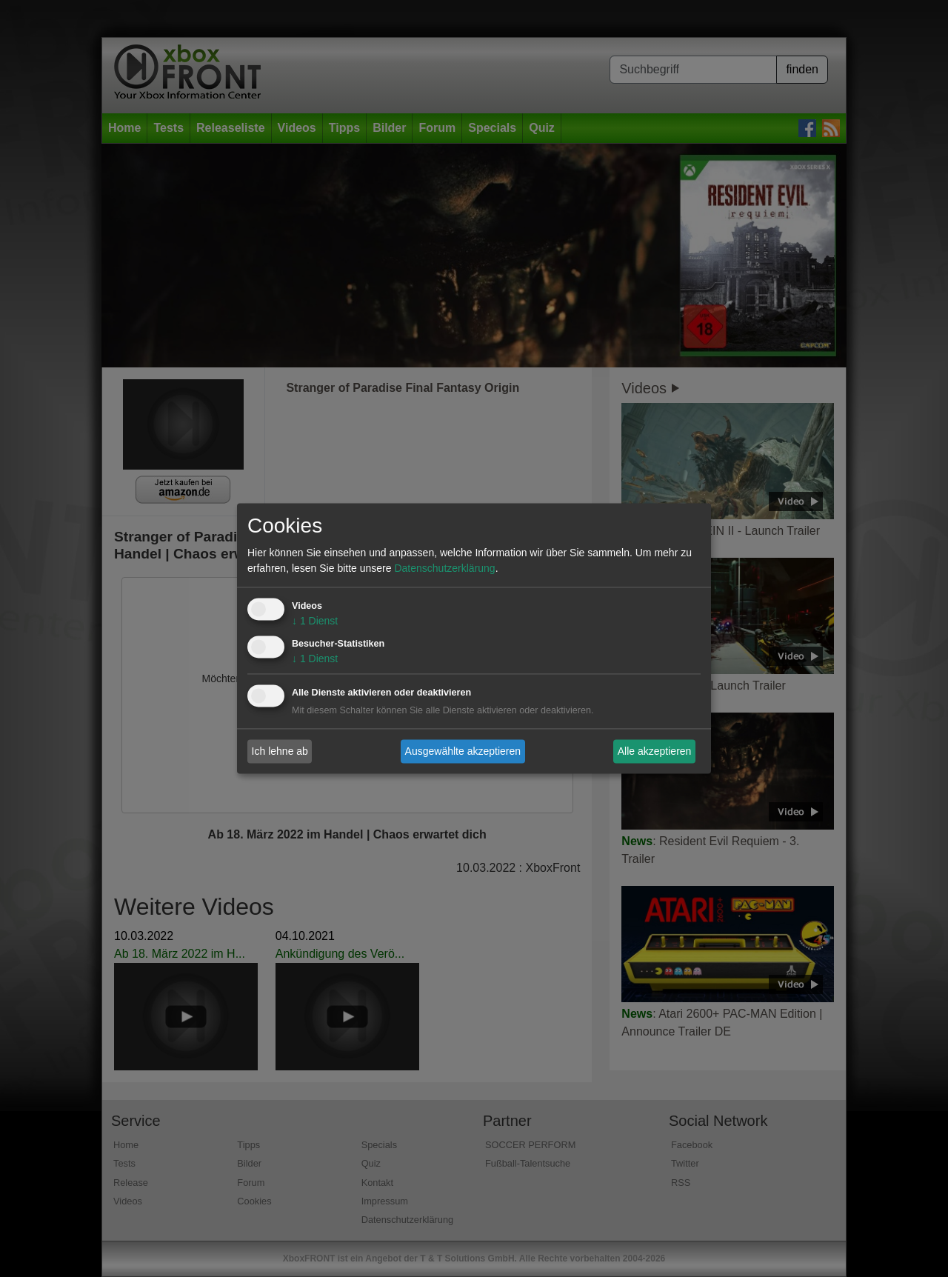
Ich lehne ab (280, 751)
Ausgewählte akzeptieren (463, 751)
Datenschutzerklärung (444, 569)
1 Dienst (315, 621)
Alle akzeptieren (655, 751)
